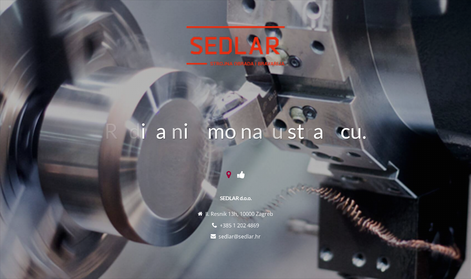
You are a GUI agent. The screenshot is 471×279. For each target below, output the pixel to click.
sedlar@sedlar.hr (239, 236)
